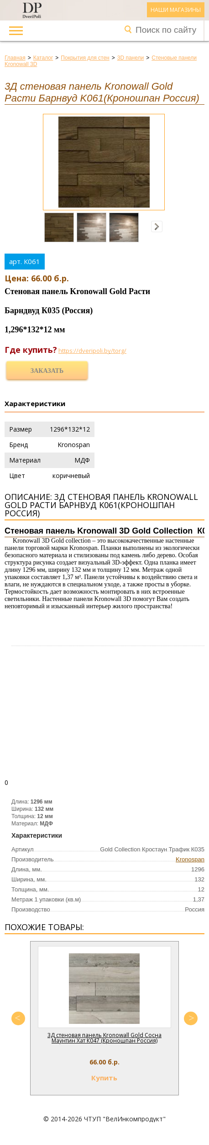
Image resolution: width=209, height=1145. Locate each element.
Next (191, 1018)
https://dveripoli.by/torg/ (92, 350)
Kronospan (190, 859)
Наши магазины (176, 10)
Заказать (47, 370)
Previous (18, 1018)
